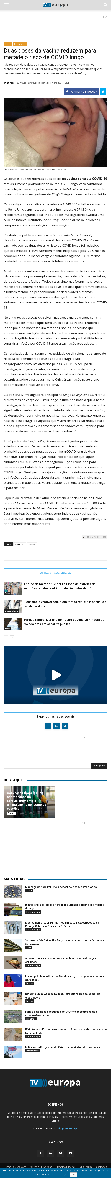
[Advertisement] (55, 27)
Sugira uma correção (94, 536)
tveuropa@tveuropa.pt (31, 82)
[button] (106, 5)
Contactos (101, 1167)
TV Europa (9, 82)
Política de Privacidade (42, 1167)
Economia (30, 1018)
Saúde (29, 890)
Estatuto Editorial (66, 1167)
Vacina (31, 544)
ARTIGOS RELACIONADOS (55, 573)
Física (7, 593)
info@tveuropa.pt (67, 1128)
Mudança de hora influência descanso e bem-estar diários (61, 887)
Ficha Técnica (85, 1167)
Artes (28, 947)
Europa (11, 813)
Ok (73, 1174)
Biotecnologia (19, 44)
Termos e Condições (15, 1167)
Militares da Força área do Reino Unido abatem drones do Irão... (64, 1047)
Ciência (8, 44)
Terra (7, 628)
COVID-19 (19, 544)
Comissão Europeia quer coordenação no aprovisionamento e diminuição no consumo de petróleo (26, 800)
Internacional (32, 1050)
